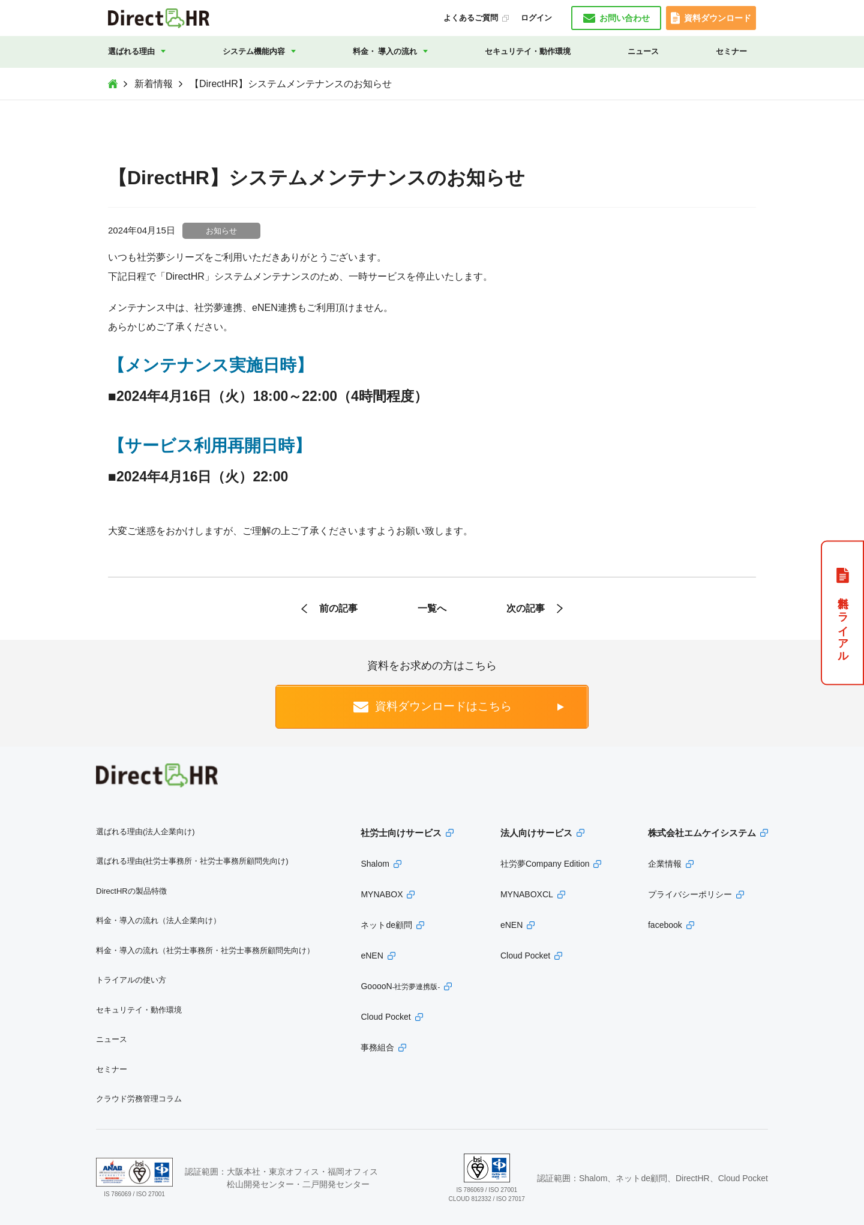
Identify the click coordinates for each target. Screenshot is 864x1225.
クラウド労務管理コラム (139, 1098)
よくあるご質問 (470, 17)
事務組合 (377, 1047)
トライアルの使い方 (131, 979)
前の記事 (338, 608)
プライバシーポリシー (690, 894)
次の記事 (525, 608)
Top (113, 83)
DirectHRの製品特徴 (131, 890)
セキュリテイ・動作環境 (528, 51)
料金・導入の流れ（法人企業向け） (158, 920)
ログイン (536, 17)
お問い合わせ (624, 18)
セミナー (731, 51)
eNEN (372, 955)
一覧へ (432, 608)
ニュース (643, 51)
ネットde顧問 (386, 925)
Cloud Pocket (385, 1017)
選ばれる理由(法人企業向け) (145, 831)
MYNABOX (382, 894)
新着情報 (153, 84)
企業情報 (665, 863)
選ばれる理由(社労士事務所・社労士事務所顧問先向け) (192, 860)
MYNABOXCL (526, 894)
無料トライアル (843, 623)
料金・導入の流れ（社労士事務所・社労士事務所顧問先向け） (205, 950)
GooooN (400, 986)
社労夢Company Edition (545, 863)
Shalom (375, 863)
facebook (665, 925)
